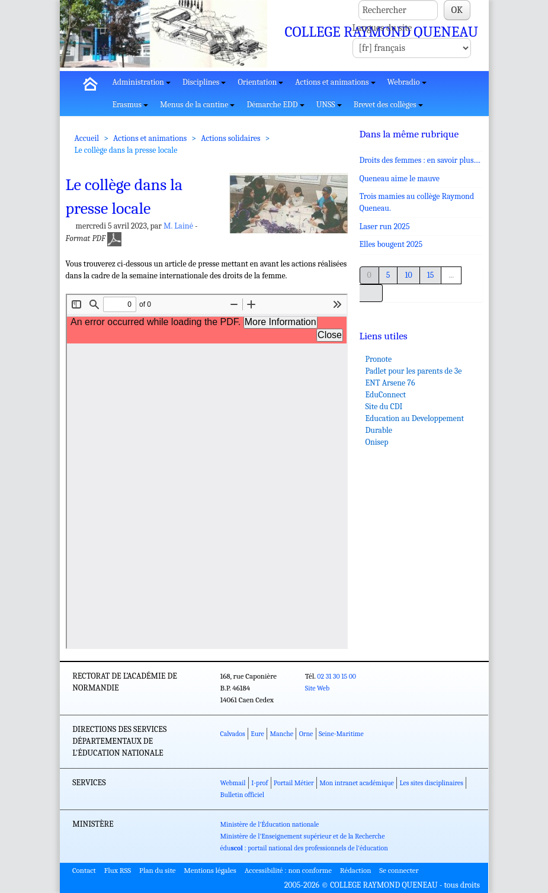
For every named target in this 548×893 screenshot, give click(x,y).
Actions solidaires (230, 138)
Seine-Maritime (341, 734)
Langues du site (382, 28)
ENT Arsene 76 (390, 383)
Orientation (260, 82)
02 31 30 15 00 (336, 676)
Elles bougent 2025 (391, 244)
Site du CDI (384, 406)
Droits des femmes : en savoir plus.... (420, 160)
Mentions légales (210, 870)
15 (430, 275)
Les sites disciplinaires (431, 783)
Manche (281, 734)
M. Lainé (178, 226)
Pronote (379, 359)
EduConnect (386, 395)
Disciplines (204, 82)
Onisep (377, 442)
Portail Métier (294, 783)
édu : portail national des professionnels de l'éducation (304, 848)
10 (408, 275)
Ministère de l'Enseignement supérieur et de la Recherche (302, 836)
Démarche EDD (275, 104)
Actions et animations (335, 82)
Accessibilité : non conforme (288, 870)
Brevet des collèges (388, 104)
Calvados (232, 734)
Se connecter (398, 870)
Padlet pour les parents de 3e (414, 371)
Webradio (407, 82)
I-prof (259, 783)
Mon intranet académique (356, 783)
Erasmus (131, 104)
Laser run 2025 (385, 226)
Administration (142, 82)
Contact (84, 870)
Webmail (233, 783)
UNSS (329, 104)
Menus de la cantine (197, 104)
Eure (257, 734)
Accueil (87, 138)
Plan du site (157, 870)
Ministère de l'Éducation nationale (269, 824)
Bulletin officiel (242, 795)
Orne (306, 734)
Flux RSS (118, 870)
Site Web (317, 688)
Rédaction (355, 870)
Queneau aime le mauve (400, 179)
